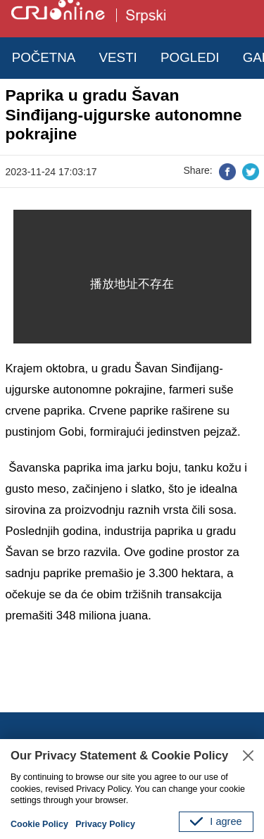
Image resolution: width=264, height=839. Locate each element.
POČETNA (44, 57)
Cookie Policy (39, 824)
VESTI (118, 57)
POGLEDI (190, 57)
